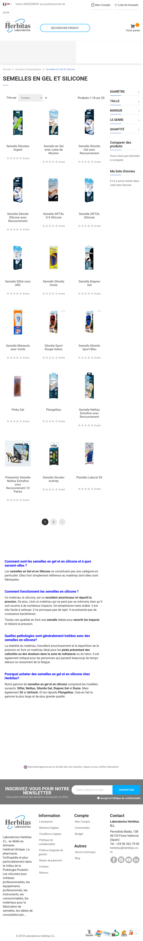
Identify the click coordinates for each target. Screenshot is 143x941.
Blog (77, 855)
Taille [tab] (115, 98)
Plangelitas (53, 407)
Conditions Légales (50, 830)
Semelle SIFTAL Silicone (89, 212)
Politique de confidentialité (125, 795)
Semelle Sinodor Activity (54, 476)
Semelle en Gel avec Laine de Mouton (53, 146)
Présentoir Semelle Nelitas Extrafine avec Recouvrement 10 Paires (17, 481)
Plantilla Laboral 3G (89, 474)
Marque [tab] (116, 107)
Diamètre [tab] (117, 88)
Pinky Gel (18, 407)
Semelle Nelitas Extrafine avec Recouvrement (89, 410)
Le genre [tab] (116, 117)
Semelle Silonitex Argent (17, 144)
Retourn (43, 869)
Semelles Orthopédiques (28, 66)
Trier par (12, 94)
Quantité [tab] (117, 126)
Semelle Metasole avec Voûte (18, 344)
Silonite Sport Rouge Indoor (54, 344)
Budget (78, 830)
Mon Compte (82, 818)
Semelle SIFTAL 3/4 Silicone (53, 212)
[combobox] (65, 26)
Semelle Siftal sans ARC (18, 280)
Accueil (7, 66)
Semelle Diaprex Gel (89, 280)
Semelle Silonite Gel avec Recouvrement (89, 146)
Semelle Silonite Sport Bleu (89, 344)
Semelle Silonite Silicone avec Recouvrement (17, 214)
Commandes (82, 824)
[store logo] (18, 24)
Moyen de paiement (50, 857)
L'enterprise (46, 818)
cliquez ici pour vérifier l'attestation (101, 763)
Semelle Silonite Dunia (53, 280)
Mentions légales (49, 824)
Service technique (85, 849)
